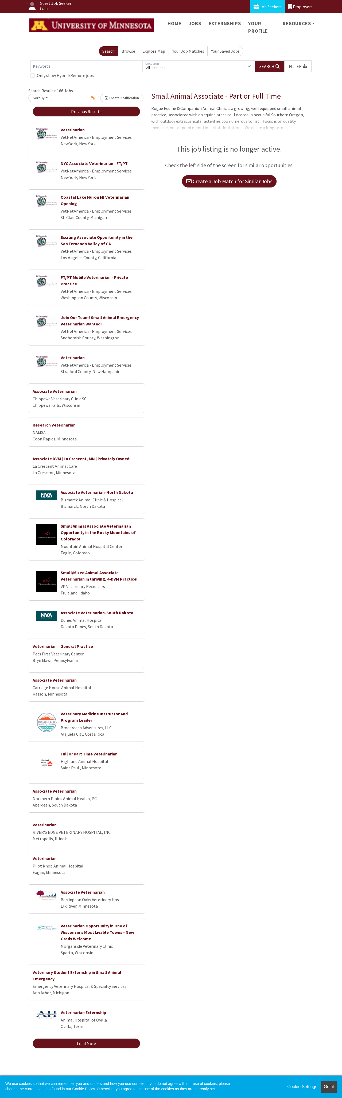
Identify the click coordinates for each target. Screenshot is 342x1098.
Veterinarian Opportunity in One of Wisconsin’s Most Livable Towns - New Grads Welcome (97, 932)
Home (174, 23)
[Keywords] (86, 66)
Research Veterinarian (54, 425)
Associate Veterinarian (55, 391)
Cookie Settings (302, 1086)
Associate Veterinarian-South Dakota (97, 612)
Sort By (39, 97)
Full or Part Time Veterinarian (89, 754)
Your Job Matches (188, 51)
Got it (329, 1086)
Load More (86, 1043)
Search (108, 51)
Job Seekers (268, 6)
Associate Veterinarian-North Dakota (97, 492)
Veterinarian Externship (83, 1012)
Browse (128, 51)
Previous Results (86, 111)
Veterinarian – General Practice (63, 646)
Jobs (195, 23)
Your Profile (258, 27)
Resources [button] (297, 23)
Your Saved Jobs (225, 51)
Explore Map (153, 51)
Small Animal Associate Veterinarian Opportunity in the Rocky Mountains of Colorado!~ (98, 532)
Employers (300, 6)
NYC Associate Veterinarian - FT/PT (94, 163)
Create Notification (122, 97)
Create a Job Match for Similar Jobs (229, 181)
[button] (298, 66)
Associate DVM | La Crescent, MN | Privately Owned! (82, 458)
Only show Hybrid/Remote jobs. (66, 75)
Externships (225, 23)
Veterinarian (73, 129)
